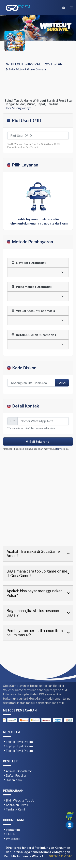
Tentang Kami (15, 809)
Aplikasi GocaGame (19, 771)
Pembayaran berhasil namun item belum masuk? (34, 633)
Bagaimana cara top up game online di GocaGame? (36, 573)
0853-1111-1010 (60, 856)
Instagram (13, 829)
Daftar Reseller (16, 775)
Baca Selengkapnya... (19, 108)
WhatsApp (13, 838)
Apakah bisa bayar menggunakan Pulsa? (34, 593)
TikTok (10, 834)
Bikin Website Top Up (20, 800)
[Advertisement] (38, 73)
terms (59, 448)
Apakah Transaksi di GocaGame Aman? (33, 553)
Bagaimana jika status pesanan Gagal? (32, 613)
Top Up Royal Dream (19, 741)
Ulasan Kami (14, 780)
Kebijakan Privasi (17, 805)
